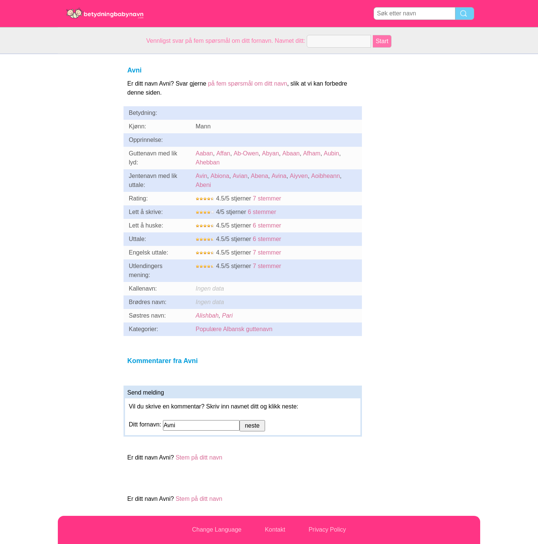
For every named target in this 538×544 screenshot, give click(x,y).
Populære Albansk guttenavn (234, 329)
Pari (227, 315)
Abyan (270, 153)
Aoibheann (325, 176)
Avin (201, 176)
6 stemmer (262, 212)
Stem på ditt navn (199, 457)
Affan (223, 153)
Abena (259, 176)
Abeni (203, 185)
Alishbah (207, 315)
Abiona (220, 176)
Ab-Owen (246, 153)
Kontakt (275, 529)
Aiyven (299, 176)
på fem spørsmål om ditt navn (247, 83)
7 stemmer (267, 198)
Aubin (331, 153)
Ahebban (208, 162)
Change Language (217, 529)
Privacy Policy (327, 529)
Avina (278, 176)
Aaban (204, 153)
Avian (239, 176)
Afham (311, 153)
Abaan (291, 153)
